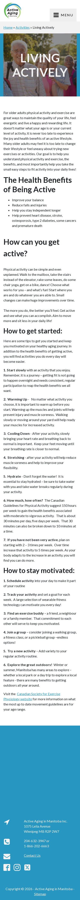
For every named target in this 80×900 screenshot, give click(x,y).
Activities (23, 27)
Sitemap (40, 894)
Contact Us (32, 855)
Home (8, 27)
